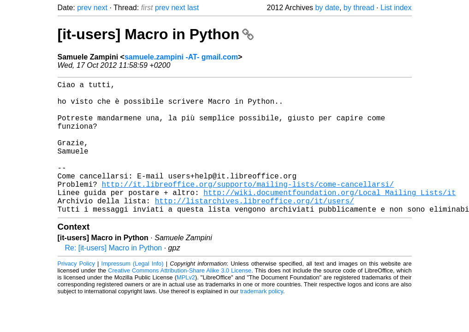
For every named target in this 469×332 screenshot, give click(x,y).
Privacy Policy (76, 293)
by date (327, 8)
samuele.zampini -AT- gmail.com (181, 57)
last (193, 8)
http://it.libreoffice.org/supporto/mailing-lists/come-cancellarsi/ (248, 208)
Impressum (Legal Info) (132, 293)
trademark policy (261, 320)
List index (396, 8)
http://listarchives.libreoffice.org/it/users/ (254, 228)
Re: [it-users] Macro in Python (113, 277)
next (100, 8)
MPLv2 (186, 306)
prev (84, 8)
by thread (359, 8)
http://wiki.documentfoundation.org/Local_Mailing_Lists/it (329, 218)
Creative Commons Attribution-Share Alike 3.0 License (179, 299)
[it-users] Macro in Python (156, 34)
